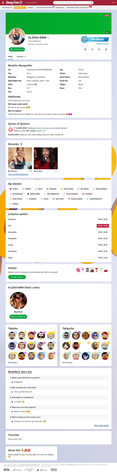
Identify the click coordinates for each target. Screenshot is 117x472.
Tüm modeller (7, 7)
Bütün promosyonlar (45, 7)
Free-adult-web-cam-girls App (78, 7)
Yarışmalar (60, 7)
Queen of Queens (44, 128)
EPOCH (64, 464)
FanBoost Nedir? (103, 44)
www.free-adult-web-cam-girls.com (30, 464)
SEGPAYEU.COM (72, 464)
